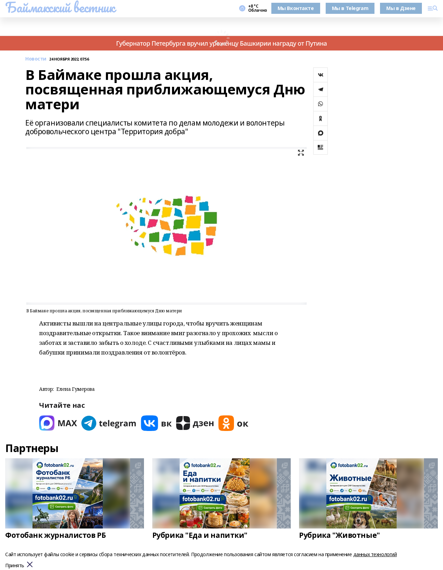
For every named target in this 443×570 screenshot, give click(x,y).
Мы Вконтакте (296, 8)
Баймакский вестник (60, 7)
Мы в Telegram (350, 8)
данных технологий (375, 554)
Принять (14, 566)
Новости (35, 59)
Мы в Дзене (401, 8)
